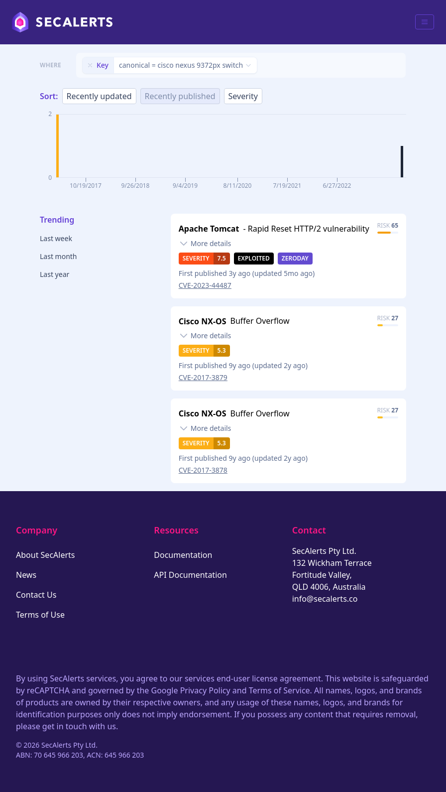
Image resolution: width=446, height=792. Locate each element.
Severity (243, 96)
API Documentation (190, 574)
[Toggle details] (205, 244)
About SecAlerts (45, 554)
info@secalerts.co (325, 598)
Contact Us (36, 594)
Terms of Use (40, 614)
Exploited (254, 258)
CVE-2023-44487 (205, 285)
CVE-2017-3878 (203, 470)
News (26, 574)
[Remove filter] (90, 65)
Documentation (183, 554)
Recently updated (99, 96)
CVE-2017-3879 (203, 377)
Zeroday (295, 258)
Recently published (180, 96)
